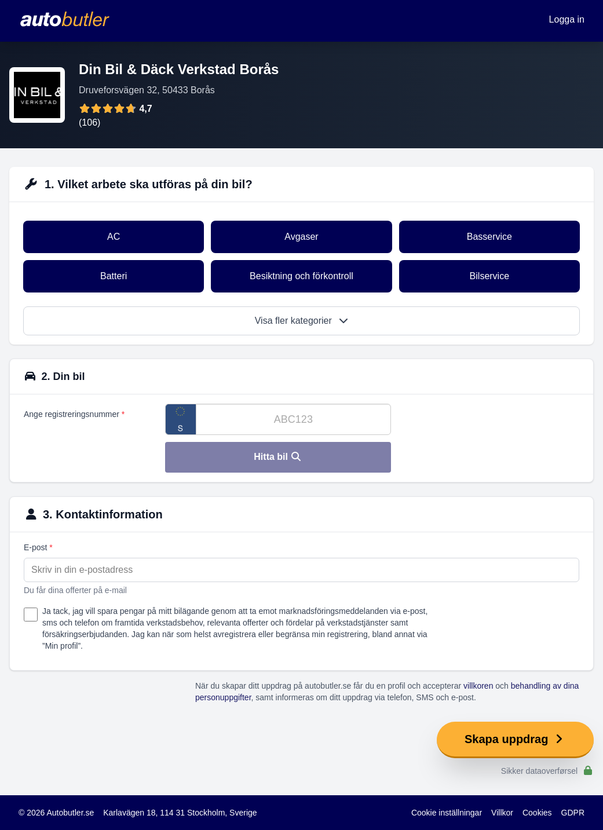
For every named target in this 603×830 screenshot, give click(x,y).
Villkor (502, 812)
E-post (38, 547)
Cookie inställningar (446, 812)
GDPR (572, 812)
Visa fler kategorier (302, 321)
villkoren (478, 685)
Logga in (566, 19)
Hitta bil (278, 457)
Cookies (537, 812)
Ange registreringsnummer (74, 414)
